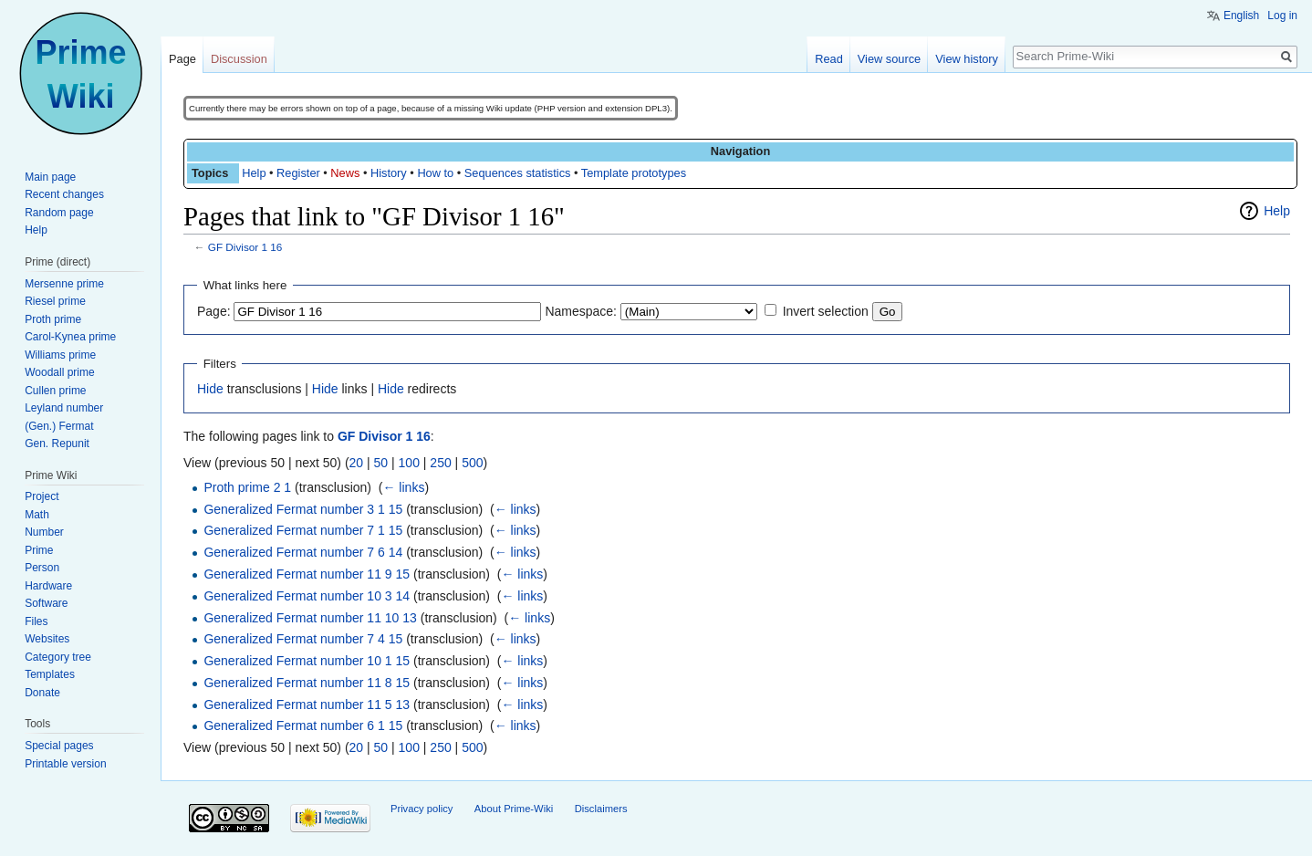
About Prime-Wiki (513, 808)
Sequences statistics (517, 173)
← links (403, 487)
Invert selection (826, 311)
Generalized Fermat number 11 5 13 (306, 704)
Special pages (59, 745)
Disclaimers (601, 808)
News (344, 173)
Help (254, 173)
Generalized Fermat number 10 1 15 (306, 660)
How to (435, 173)
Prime (39, 550)
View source (889, 59)
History (388, 173)
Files (36, 621)
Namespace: (581, 311)
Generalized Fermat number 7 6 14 (302, 552)
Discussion (239, 59)
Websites (47, 638)
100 (409, 462)
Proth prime (53, 319)
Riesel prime (55, 301)
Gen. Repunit (57, 443)
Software (46, 603)
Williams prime (60, 355)
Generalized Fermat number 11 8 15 (306, 682)
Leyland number (64, 408)
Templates (50, 674)
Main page (50, 177)
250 (440, 462)
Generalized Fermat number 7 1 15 (302, 530)
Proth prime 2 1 (247, 487)
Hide (210, 388)
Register (298, 173)
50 (381, 462)
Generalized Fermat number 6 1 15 (302, 725)
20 (356, 462)
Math (37, 514)
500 (472, 462)
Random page (59, 212)
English (1241, 15)
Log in (1282, 15)
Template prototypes (633, 173)
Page (182, 59)
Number (44, 532)
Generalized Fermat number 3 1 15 (302, 509)
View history (966, 59)
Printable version (65, 763)
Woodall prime (59, 372)
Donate (42, 692)
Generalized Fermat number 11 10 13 (309, 618)
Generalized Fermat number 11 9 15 (306, 574)
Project (41, 496)
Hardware (48, 585)
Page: (214, 311)
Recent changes (64, 194)
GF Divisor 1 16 (245, 247)
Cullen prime (55, 390)
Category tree (58, 657)
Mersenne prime (64, 283)
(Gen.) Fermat (59, 426)
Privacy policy (421, 808)
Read (829, 59)
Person (42, 567)
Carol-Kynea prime (70, 336)
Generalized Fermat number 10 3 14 (306, 596)
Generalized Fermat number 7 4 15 (302, 639)
